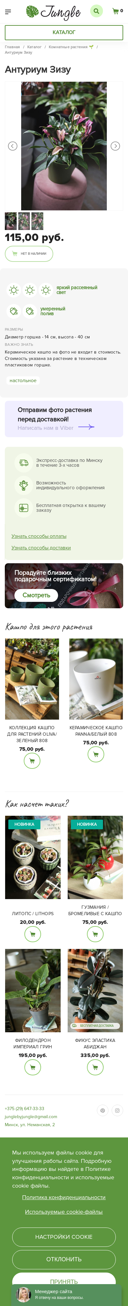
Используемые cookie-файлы (64, 1211)
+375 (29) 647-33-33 (24, 1108)
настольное (23, 380)
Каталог (64, 32)
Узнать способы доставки (41, 547)
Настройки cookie (63, 1236)
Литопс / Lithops (33, 913)
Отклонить (63, 1259)
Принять (64, 1282)
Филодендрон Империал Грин (32, 1044)
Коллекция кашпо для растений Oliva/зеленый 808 (32, 734)
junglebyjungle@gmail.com (31, 1116)
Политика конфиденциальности (64, 1197)
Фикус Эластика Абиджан (95, 1044)
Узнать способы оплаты (39, 536)
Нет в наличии (33, 254)
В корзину (32, 761)
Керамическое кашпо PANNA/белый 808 (96, 731)
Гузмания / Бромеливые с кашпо (95, 910)
